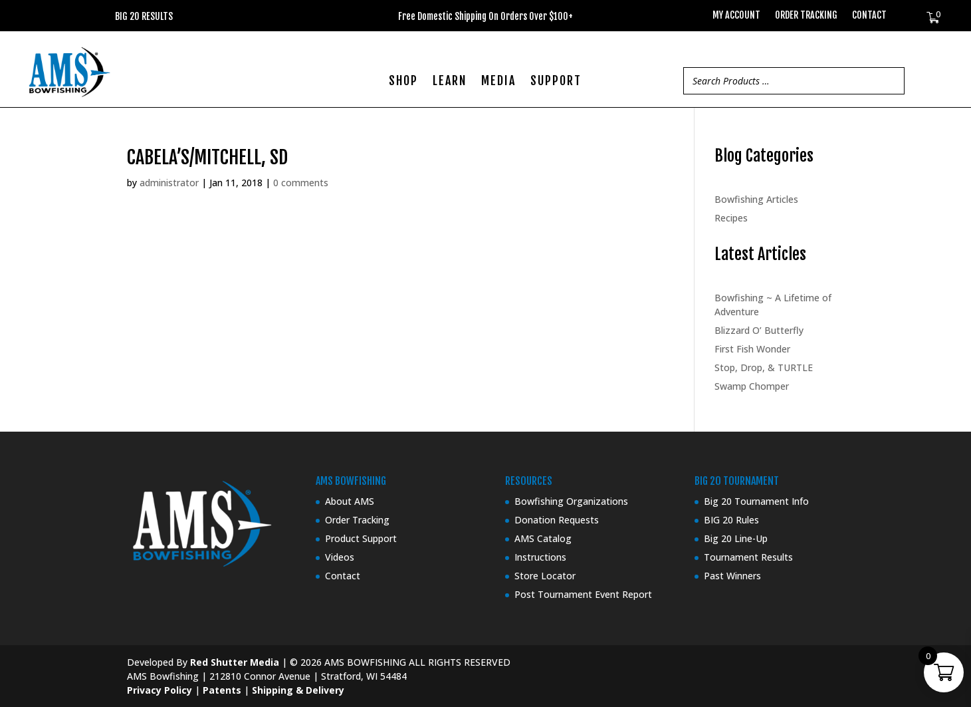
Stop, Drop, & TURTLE (763, 367)
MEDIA (498, 82)
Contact (869, 16)
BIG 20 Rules (731, 519)
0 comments (300, 182)
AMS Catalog (543, 538)
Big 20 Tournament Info (756, 501)
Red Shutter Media (234, 662)
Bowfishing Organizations (571, 501)
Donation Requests (556, 519)
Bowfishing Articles (756, 199)
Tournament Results (748, 557)
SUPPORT (556, 82)
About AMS (349, 501)
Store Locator (545, 575)
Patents (222, 690)
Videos (339, 557)
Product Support (361, 538)
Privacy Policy (159, 690)
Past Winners (732, 575)
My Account (736, 16)
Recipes (731, 218)
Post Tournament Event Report (583, 594)
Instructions (540, 557)
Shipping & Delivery (298, 690)
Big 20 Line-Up (736, 538)
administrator (169, 182)
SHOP (403, 82)
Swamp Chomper (751, 386)
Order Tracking (806, 16)
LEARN (450, 82)
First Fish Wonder (752, 349)
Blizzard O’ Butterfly (759, 330)
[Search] (890, 81)
